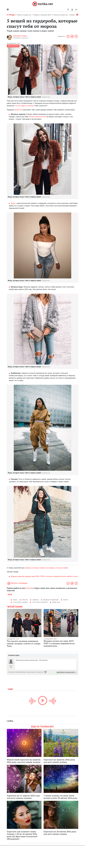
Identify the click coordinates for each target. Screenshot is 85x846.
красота (25, 600)
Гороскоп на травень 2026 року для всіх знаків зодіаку (59, 760)
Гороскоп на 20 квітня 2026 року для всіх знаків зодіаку (60, 832)
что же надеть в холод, (24, 106)
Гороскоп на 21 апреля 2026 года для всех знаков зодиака (23, 796)
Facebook (29, 588)
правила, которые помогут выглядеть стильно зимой (46, 568)
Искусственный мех (37, 117)
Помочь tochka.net (24, 15)
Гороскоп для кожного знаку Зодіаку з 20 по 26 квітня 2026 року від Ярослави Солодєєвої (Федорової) (22, 835)
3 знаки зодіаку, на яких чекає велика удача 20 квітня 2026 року (60, 796)
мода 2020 (56, 602)
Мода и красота (13, 46)
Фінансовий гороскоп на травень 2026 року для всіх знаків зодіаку (24, 760)
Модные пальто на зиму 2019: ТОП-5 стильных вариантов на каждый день (59, 643)
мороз (65, 600)
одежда (35, 600)
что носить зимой (20, 602)
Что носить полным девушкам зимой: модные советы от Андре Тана (24, 643)
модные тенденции (50, 600)
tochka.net (18, 110)
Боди (13, 203)
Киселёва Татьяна (20, 36)
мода (15, 600)
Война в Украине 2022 (42, 15)
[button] (72, 9)
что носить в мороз (40, 602)
